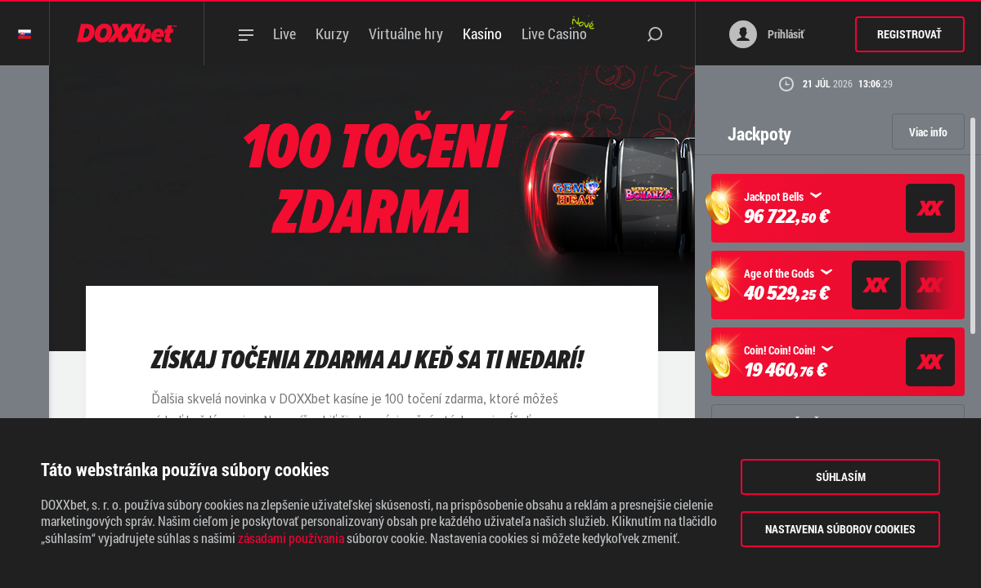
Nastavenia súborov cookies (840, 529)
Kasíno (482, 33)
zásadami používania (291, 538)
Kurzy (332, 33)
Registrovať (909, 34)
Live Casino (554, 33)
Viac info (928, 132)
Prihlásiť (766, 34)
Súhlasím (841, 476)
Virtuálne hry (406, 33)
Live (284, 33)
